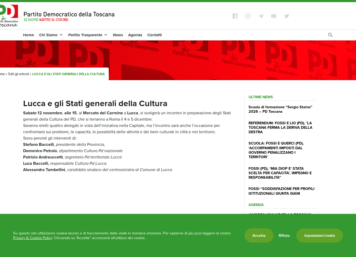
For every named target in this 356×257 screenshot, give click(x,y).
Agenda (135, 35)
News (118, 35)
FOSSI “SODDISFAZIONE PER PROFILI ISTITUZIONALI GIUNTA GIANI (281, 191)
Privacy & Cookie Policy (32, 238)
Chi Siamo (51, 35)
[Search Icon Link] (330, 36)
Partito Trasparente (88, 35)
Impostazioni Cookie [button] (319, 235)
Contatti (154, 35)
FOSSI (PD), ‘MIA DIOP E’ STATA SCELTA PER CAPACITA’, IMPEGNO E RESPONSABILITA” (280, 173)
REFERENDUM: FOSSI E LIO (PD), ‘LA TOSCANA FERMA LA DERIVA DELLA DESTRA (280, 127)
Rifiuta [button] (284, 235)
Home (28, 35)
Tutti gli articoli (18, 73)
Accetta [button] (259, 235)
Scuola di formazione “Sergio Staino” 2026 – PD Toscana (280, 109)
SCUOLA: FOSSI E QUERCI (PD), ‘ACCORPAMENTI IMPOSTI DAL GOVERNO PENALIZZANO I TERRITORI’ (276, 150)
